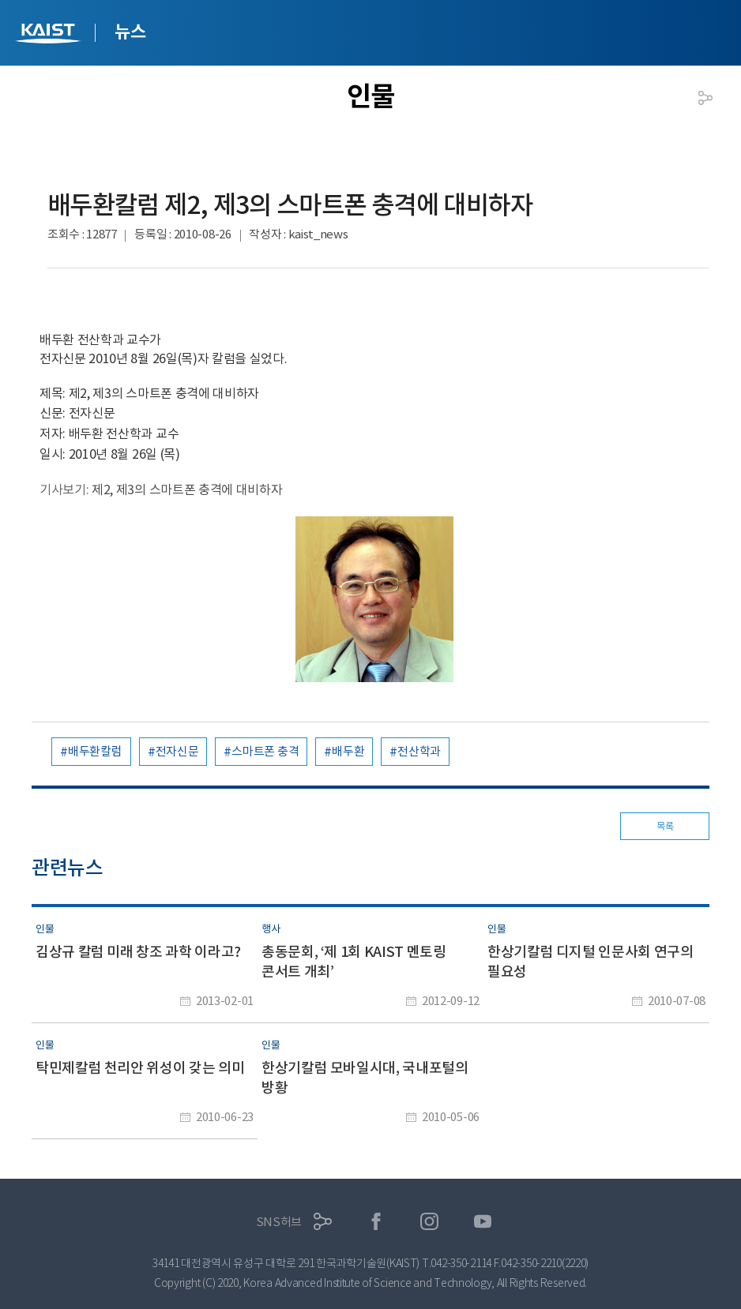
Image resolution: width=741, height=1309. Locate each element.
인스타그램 (429, 1222)
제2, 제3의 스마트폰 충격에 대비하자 (187, 489)
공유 (705, 98)
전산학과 (419, 751)
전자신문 (177, 751)
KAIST (50, 35)
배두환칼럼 (95, 751)
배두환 (348, 751)
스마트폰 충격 (265, 751)
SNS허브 (279, 1221)
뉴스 (130, 32)
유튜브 (483, 1222)
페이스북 (376, 1222)
